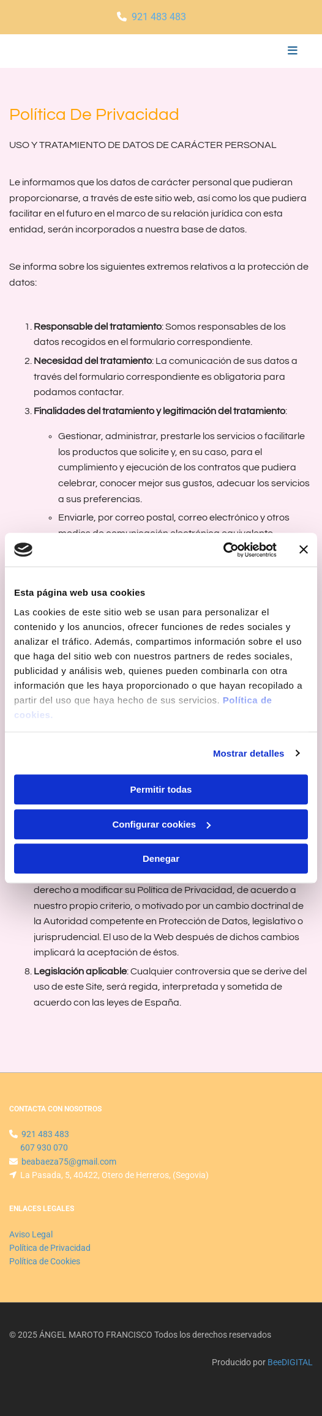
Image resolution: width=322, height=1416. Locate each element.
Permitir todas (161, 789)
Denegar (161, 858)
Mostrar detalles (249, 753)
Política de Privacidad (50, 1248)
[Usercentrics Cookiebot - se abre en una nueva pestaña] (223, 550)
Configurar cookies (161, 824)
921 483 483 (159, 17)
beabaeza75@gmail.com (68, 1161)
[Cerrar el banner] (303, 550)
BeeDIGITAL (290, 1362)
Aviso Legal (31, 1234)
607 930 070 (44, 1147)
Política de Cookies (44, 1261)
